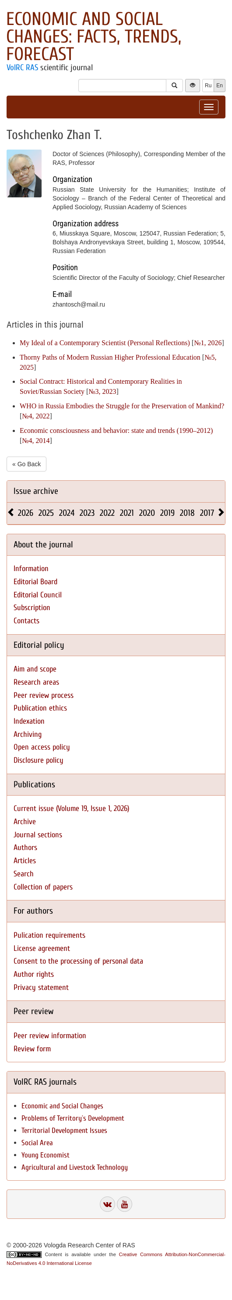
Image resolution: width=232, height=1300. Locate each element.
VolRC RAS (22, 67)
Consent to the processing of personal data (78, 961)
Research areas (36, 682)
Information (31, 568)
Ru (208, 85)
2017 (207, 513)
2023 (87, 513)
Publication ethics (40, 708)
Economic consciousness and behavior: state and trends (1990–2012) (116, 430)
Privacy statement (41, 987)
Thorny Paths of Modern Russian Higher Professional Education (110, 357)
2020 (147, 513)
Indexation (29, 721)
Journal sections (38, 834)
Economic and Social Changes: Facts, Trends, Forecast (93, 36)
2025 (46, 513)
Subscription (32, 607)
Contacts (26, 620)
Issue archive (36, 491)
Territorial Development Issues (64, 1130)
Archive (25, 821)
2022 (107, 513)
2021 (127, 513)
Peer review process (44, 695)
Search (24, 874)
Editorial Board (35, 581)
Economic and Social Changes (62, 1106)
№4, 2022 (35, 416)
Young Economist (45, 1155)
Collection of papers (43, 887)
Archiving (28, 734)
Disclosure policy (38, 760)
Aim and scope (35, 669)
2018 (187, 513)
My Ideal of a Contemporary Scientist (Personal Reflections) (105, 342)
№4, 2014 (35, 440)
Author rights (34, 974)
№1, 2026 (207, 342)
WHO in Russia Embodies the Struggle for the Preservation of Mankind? (122, 406)
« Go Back (26, 464)
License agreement (42, 948)
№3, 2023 (102, 391)
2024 (66, 513)
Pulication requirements (49, 935)
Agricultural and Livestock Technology (74, 1167)
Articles (25, 860)
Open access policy (42, 747)
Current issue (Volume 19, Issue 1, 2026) (71, 808)
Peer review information (50, 1035)
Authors (25, 847)
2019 (167, 513)
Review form (32, 1049)
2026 (25, 513)
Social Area (37, 1143)
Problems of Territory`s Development (72, 1118)
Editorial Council (38, 595)
